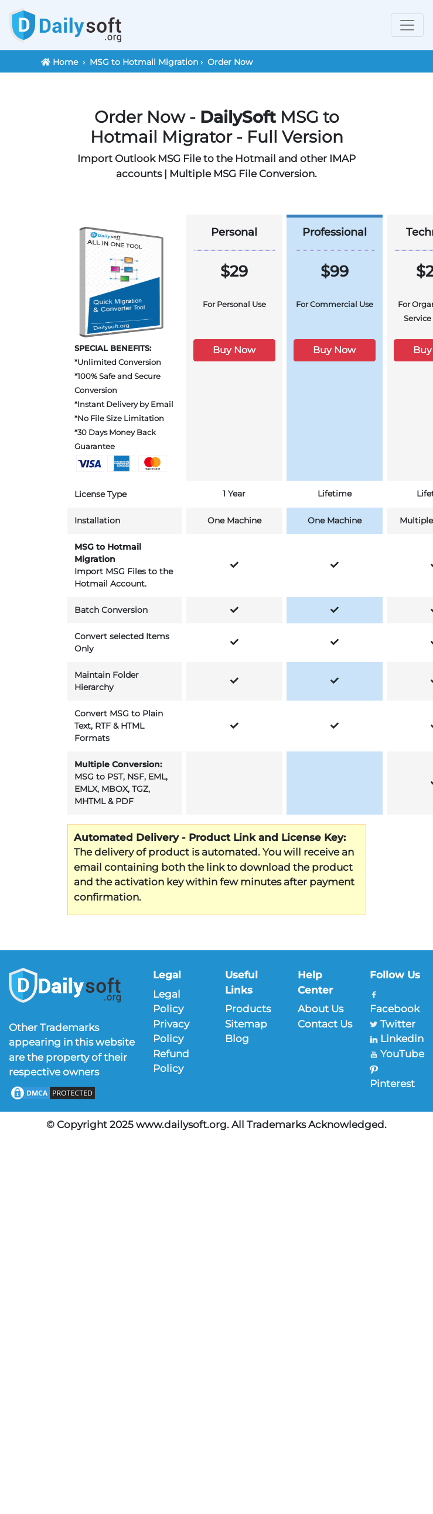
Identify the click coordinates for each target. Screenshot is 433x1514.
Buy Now (234, 350)
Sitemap (246, 1024)
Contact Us (325, 1024)
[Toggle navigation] (407, 25)
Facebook (395, 1009)
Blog (237, 1038)
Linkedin (402, 1038)
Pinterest (392, 1083)
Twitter (397, 1024)
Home (65, 62)
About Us (320, 1009)
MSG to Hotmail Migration (144, 62)
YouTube (402, 1054)
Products (248, 1009)
